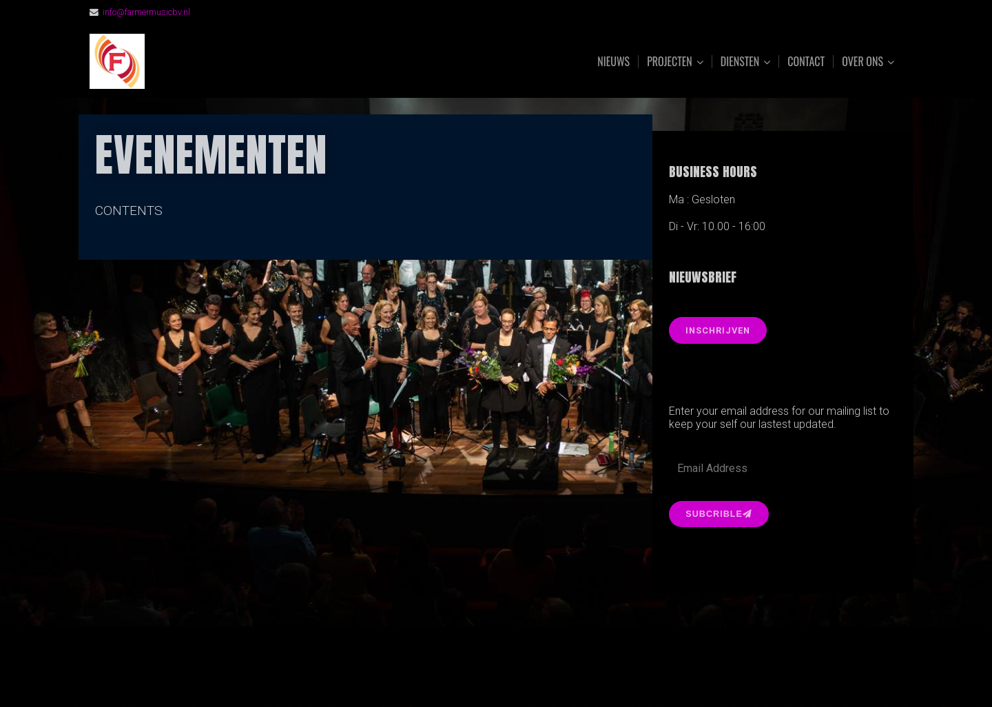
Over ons (862, 61)
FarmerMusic (243, 61)
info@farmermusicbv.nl (147, 12)
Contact (806, 61)
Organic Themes (523, 675)
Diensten (740, 61)
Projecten (669, 61)
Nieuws (613, 61)
